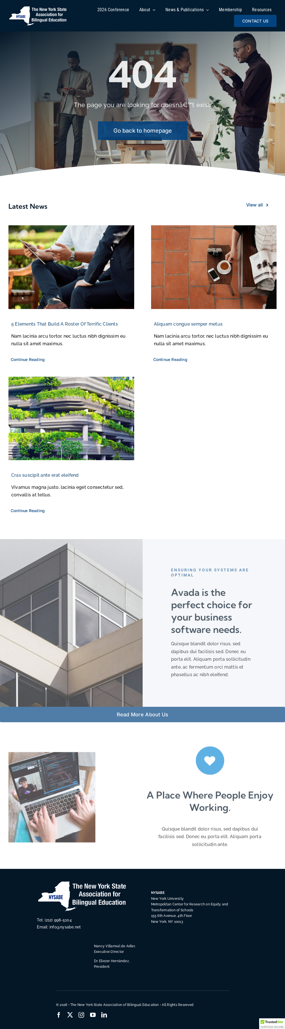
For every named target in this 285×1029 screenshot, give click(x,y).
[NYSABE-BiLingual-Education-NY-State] (38, 7)
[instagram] (81, 1015)
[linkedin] (104, 1015)
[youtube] (93, 1015)
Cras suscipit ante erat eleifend (45, 475)
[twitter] (70, 1015)
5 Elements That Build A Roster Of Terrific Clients (64, 324)
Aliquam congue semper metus (188, 324)
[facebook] (59, 1015)
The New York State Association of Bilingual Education (114, 1005)
